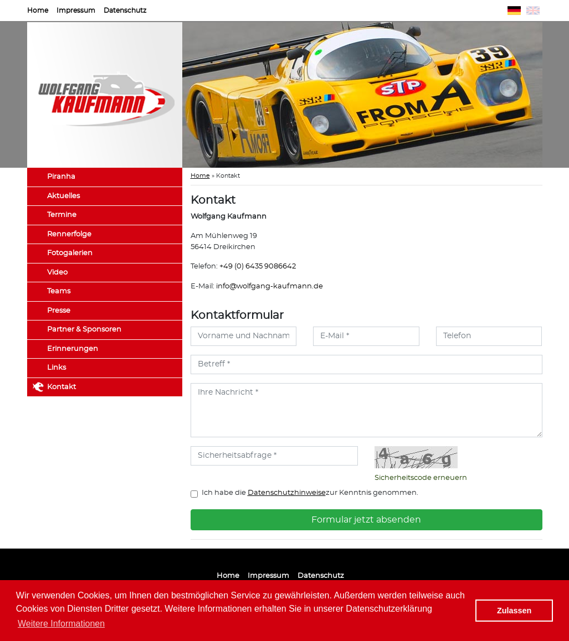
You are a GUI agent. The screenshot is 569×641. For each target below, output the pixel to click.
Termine (61, 215)
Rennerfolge (69, 234)
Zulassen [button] (514, 610)
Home (37, 10)
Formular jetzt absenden (366, 519)
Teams (58, 291)
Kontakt (61, 387)
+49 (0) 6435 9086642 (257, 266)
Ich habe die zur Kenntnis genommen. (310, 493)
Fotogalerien (70, 253)
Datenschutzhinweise (287, 493)
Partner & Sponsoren (84, 329)
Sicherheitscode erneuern (421, 478)
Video (57, 272)
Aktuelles (63, 196)
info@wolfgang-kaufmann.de (269, 286)
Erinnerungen (72, 349)
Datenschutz (125, 10)
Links (56, 367)
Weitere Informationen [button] (61, 623)
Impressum (76, 10)
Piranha (61, 176)
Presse (58, 310)
